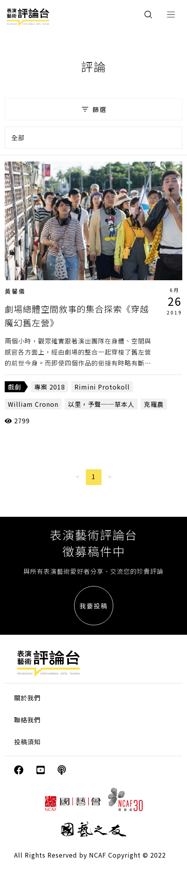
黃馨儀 (15, 291)
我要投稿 (94, 605)
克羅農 (154, 404)
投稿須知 (27, 741)
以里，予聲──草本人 (101, 404)
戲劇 (14, 386)
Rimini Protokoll (102, 386)
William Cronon (33, 404)
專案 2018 (49, 386)
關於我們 (27, 697)
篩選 (93, 109)
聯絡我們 (27, 719)
